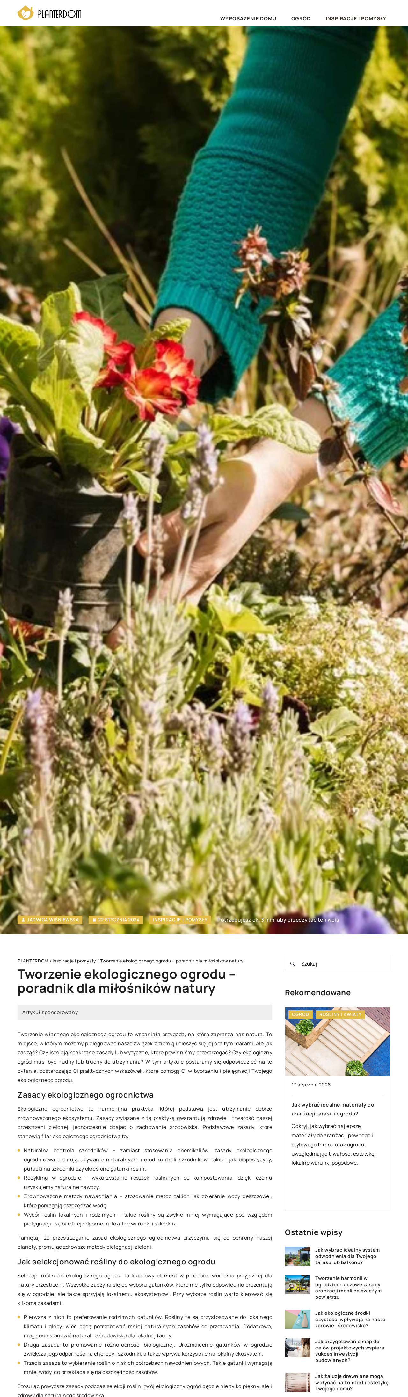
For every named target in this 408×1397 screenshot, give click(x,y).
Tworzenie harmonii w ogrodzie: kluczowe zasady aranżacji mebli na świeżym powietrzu (348, 1287)
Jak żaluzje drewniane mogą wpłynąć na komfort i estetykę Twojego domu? (352, 1382)
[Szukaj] (292, 963)
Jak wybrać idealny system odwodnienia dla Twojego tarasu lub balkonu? (347, 1256)
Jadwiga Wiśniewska (53, 920)
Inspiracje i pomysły (364, 13)
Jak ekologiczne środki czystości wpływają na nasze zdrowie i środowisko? (350, 1319)
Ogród (323, 13)
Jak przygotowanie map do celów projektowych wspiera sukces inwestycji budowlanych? (349, 1350)
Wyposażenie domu (283, 13)
